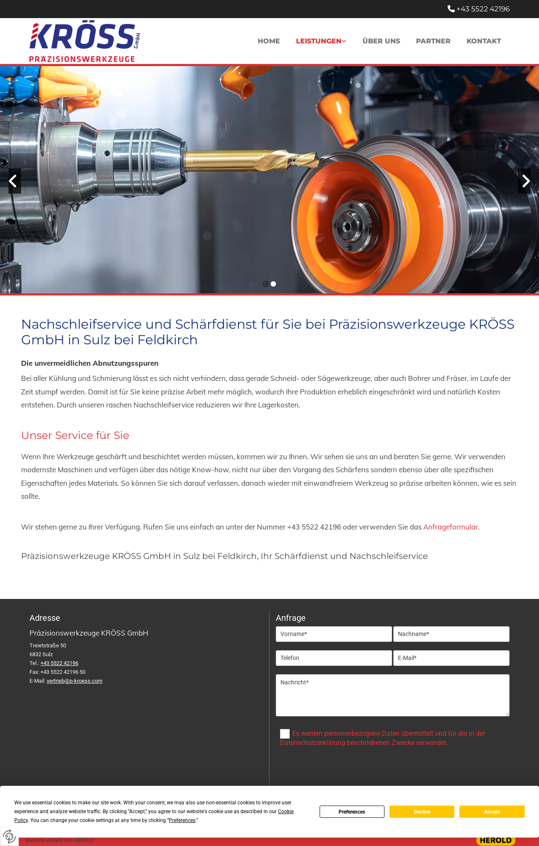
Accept (492, 812)
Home (267, 41)
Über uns (380, 41)
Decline (422, 812)
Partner (433, 41)
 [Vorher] (14, 181)
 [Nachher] (524, 181)
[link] (320, 41)
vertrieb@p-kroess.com (74, 681)
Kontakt (484, 41)
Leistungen (318, 41)
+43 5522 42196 (483, 9)
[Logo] (84, 41)
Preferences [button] (182, 820)
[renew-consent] (9, 836)
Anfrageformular (450, 526)
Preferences (352, 812)
